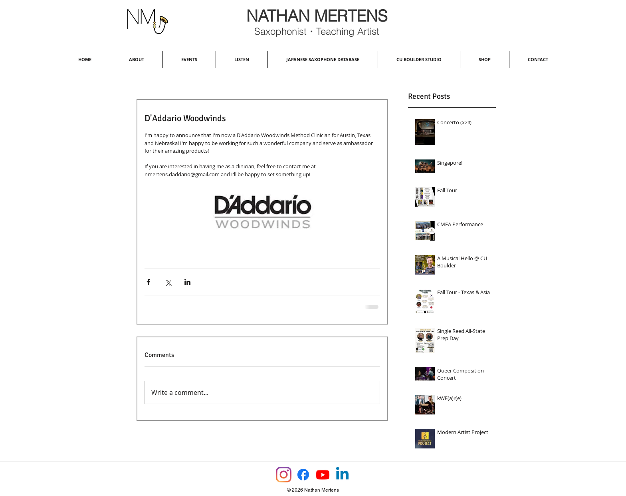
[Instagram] (283, 474)
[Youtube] (323, 474)
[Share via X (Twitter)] (168, 282)
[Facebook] (303, 474)
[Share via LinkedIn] (187, 282)
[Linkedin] (342, 474)
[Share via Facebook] (148, 282)
